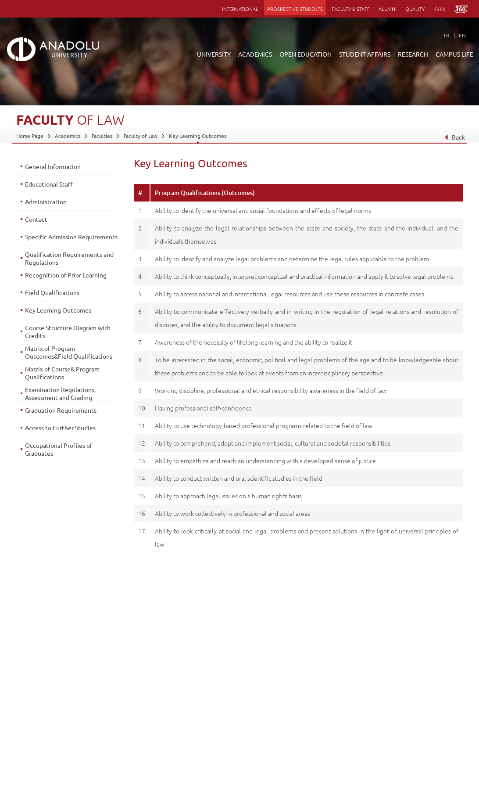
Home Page (29, 135)
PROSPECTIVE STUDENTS (295, 8)
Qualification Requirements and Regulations (69, 258)
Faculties (102, 135)
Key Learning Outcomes (197, 135)
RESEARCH (413, 54)
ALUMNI (388, 8)
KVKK (439, 8)
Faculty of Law (140, 135)
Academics (67, 135)
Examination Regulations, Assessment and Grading (60, 393)
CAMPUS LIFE (454, 54)
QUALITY (415, 8)
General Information (53, 166)
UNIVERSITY (214, 54)
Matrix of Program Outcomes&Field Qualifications (68, 352)
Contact (36, 219)
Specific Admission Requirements (71, 237)
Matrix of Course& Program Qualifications (62, 373)
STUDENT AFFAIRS (364, 54)
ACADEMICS (255, 54)
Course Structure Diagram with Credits (68, 331)
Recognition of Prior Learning (66, 275)
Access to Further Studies (60, 428)
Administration (46, 201)
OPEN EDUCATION (305, 54)
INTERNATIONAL (240, 8)
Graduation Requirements (61, 410)
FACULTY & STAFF (351, 8)
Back (454, 137)
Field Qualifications (52, 292)
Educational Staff (49, 184)
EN (462, 35)
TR (446, 35)
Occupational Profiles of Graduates (58, 449)
